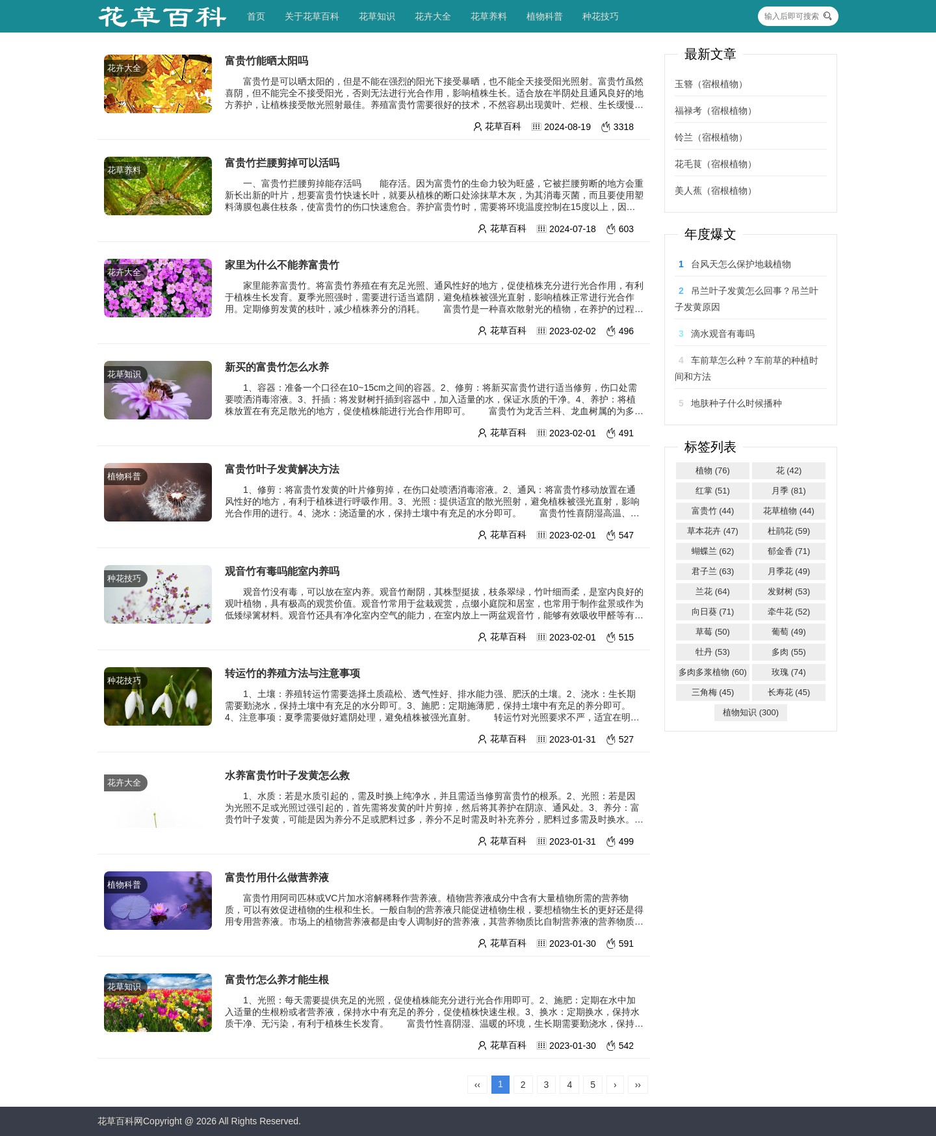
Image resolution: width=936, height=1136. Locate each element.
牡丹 (713, 652)
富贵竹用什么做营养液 (277, 877)
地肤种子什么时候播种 (736, 403)
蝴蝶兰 (713, 551)
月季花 (789, 571)
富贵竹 (713, 511)
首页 (256, 16)
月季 (789, 490)
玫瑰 (789, 672)
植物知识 (751, 712)
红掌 (713, 490)
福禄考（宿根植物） (716, 110)
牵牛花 (789, 611)
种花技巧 (600, 16)
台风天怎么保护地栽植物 (741, 264)
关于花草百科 (312, 16)
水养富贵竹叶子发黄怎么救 (287, 775)
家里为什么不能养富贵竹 (282, 265)
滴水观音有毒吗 (723, 333)
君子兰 (713, 571)
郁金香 (789, 551)
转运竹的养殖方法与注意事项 (292, 673)
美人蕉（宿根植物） (716, 190)
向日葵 (713, 611)
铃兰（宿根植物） (711, 137)
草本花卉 (712, 531)
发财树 (789, 591)
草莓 (713, 632)
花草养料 (489, 16)
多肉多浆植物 (713, 672)
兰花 (713, 591)
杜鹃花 (789, 531)
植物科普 (544, 16)
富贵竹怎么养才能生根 (277, 979)
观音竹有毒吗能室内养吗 (282, 571)
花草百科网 (120, 1121)
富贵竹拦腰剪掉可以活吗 (282, 162)
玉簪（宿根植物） (711, 84)
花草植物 (788, 511)
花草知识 (377, 16)
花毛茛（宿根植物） (716, 164)
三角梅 (713, 692)
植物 (713, 470)
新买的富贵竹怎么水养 (277, 367)
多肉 (789, 652)
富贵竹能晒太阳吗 (266, 60)
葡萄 (789, 632)
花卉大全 (433, 16)
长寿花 (789, 692)
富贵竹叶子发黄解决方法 (282, 469)
